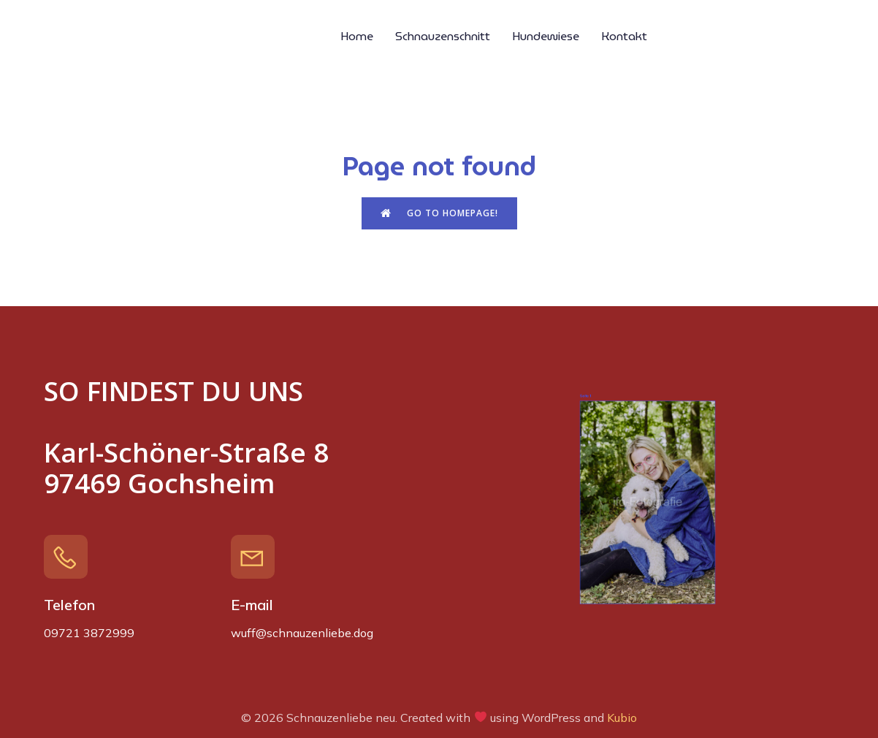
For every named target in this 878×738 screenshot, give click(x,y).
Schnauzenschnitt (442, 36)
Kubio (622, 717)
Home (356, 36)
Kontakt (624, 36)
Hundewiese (545, 36)
